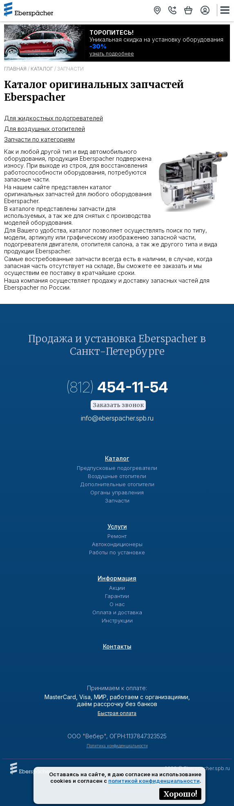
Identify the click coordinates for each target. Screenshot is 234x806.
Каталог (42, 69)
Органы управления (117, 492)
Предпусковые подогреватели (117, 468)
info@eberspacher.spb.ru (117, 418)
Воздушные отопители (117, 476)
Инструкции (117, 620)
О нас (117, 604)
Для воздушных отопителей (44, 129)
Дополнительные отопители (117, 484)
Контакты (117, 646)
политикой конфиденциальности (154, 780)
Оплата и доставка (117, 612)
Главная (15, 69)
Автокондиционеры (117, 544)
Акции (117, 588)
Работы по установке (117, 552)
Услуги (117, 526)
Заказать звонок (118, 405)
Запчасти (117, 500)
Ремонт (117, 536)
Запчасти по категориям (39, 139)
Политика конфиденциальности (117, 745)
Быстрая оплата (117, 713)
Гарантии (117, 596)
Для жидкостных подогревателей (53, 118)
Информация (117, 578)
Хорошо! (180, 794)
